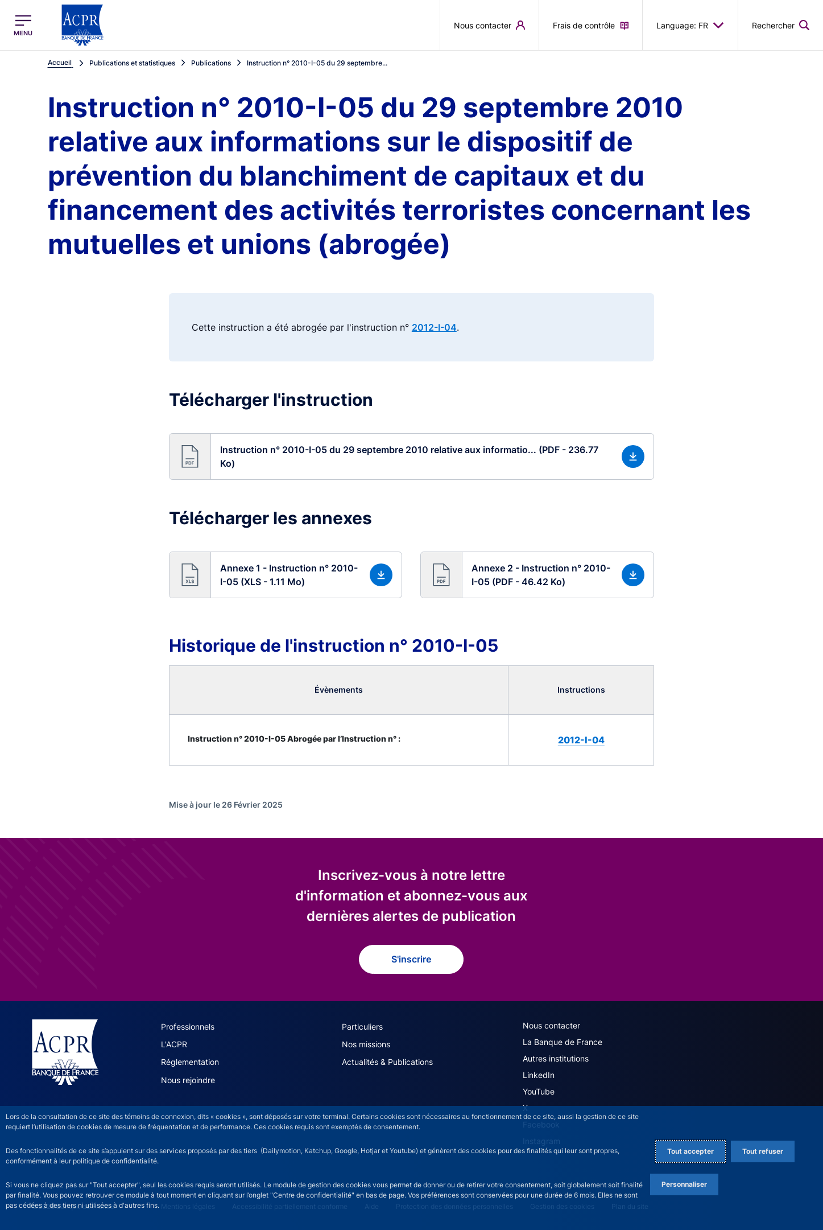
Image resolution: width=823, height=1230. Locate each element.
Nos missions (366, 1044)
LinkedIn (539, 1075)
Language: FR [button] (690, 25)
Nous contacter (551, 1025)
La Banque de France (562, 1042)
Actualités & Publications (387, 1062)
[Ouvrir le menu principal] (23, 25)
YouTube (539, 1091)
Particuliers (362, 1026)
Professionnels (187, 1026)
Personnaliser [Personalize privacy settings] (684, 1184)
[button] (411, 456)
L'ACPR (174, 1044)
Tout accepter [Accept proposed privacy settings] (690, 1151)
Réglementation (190, 1062)
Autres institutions (556, 1058)
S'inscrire (411, 959)
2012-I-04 (434, 327)
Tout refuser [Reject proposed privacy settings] (762, 1151)
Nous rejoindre (188, 1079)
